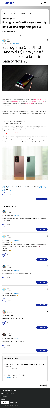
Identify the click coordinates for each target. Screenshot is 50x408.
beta (28, 186)
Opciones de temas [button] (45, 16)
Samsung (8, 189)
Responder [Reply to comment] (42, 229)
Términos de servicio (7, 393)
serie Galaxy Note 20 (17, 105)
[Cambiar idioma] (5, 402)
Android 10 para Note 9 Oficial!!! (15, 375)
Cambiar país (13, 402)
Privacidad (4, 396)
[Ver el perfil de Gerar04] (8, 39)
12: (6, 186)
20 (12, 186)
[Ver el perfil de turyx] (8, 211)
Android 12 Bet (37, 99)
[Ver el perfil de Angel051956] (10, 333)
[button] (45, 40)
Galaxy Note (16, 43)
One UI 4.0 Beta (29, 103)
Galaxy (36, 186)
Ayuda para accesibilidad (8, 390)
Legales (3, 399)
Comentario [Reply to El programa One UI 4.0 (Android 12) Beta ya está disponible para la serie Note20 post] (41, 199)
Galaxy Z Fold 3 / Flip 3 (38, 101)
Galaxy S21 (15, 101)
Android (20, 186)
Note (44, 186)
